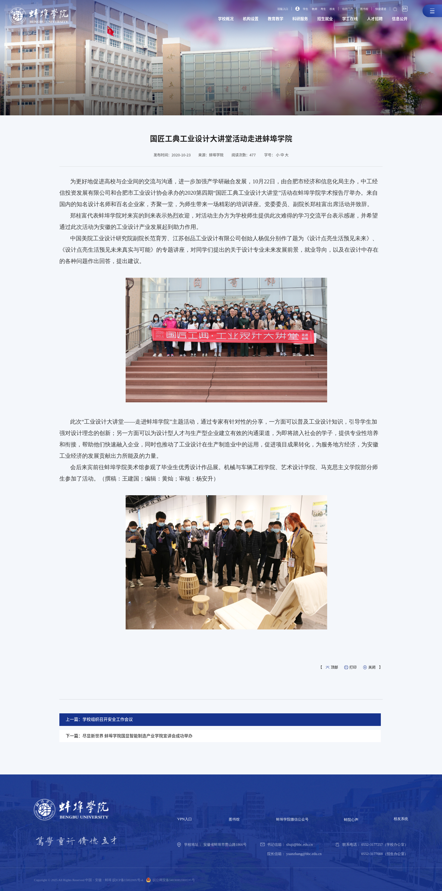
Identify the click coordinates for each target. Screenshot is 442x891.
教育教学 (262, 20)
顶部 (334, 667)
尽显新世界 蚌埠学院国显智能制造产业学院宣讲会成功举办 (137, 736)
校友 (323, 9)
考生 (313, 9)
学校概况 (208, 20)
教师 (303, 9)
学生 (293, 9)
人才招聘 (371, 20)
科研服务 (289, 20)
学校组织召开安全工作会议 (107, 719)
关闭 (371, 667)
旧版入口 (268, 9)
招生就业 (317, 20)
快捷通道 (377, 9)
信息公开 (399, 20)
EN (404, 8)
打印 (353, 667)
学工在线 (344, 20)
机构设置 (235, 20)
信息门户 (340, 9)
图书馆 (359, 9)
